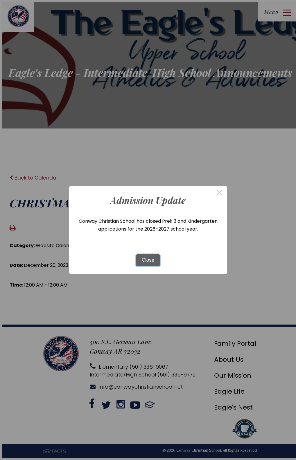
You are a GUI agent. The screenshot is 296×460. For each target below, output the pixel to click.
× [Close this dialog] (219, 193)
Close (148, 260)
